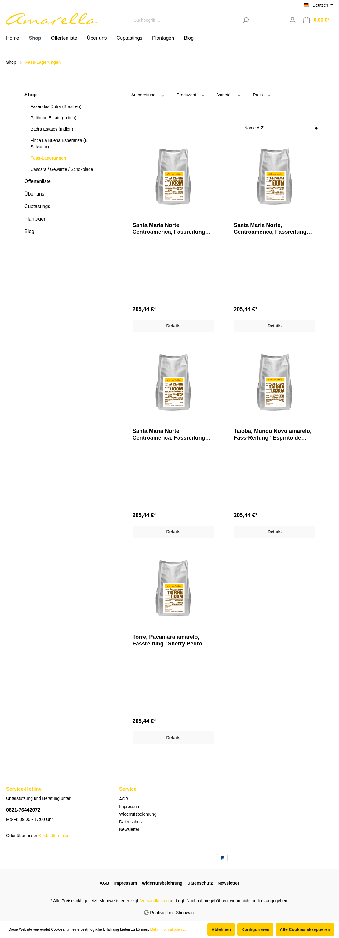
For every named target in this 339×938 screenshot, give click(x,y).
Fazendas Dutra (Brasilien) (56, 106)
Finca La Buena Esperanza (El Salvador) (60, 143)
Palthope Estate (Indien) (53, 117)
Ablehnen (221, 929)
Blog (29, 231)
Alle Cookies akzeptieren (305, 929)
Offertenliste (37, 181)
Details (173, 325)
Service (128, 789)
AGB (123, 798)
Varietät (229, 95)
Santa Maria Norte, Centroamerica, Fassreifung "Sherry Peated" (169, 434)
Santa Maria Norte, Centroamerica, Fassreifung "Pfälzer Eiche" (270, 228)
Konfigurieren (255, 929)
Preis (262, 95)
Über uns (34, 193)
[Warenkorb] (316, 20)
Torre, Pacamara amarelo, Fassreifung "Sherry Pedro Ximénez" (167, 640)
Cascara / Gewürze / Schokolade (62, 169)
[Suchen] (246, 20)
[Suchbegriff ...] (185, 20)
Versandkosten (154, 900)
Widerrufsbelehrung (137, 814)
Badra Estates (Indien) (52, 129)
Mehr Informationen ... (168, 929)
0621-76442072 (23, 810)
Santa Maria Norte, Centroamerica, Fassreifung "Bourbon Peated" (169, 228)
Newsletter (129, 829)
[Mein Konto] (293, 20)
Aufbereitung (148, 95)
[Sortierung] (281, 128)
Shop (30, 94)
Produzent (191, 95)
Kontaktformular (53, 835)
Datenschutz (131, 821)
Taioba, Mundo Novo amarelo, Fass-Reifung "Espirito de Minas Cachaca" (273, 434)
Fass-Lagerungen (48, 158)
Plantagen (35, 218)
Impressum (129, 806)
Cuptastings (37, 206)
